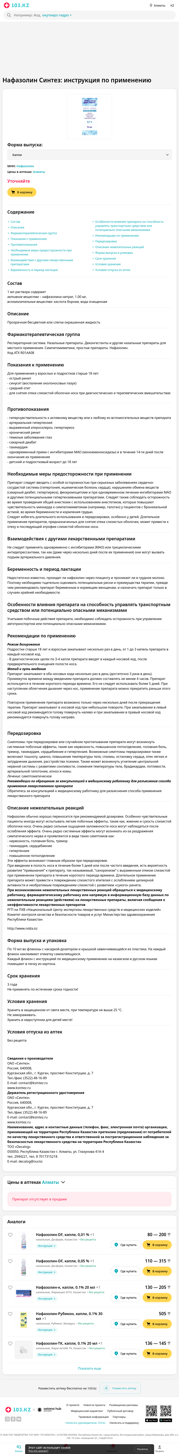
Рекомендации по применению (117, 235)
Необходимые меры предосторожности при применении (41, 252)
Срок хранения (105, 258)
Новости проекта (94, 1405)
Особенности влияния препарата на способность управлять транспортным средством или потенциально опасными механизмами (129, 226)
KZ (172, 5)
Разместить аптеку (119, 1388)
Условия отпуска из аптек (112, 270)
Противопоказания (24, 244)
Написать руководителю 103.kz (86, 1423)
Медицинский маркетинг (87, 1411)
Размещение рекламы (123, 1405)
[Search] (85, 15)
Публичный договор (120, 1411)
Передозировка (106, 241)
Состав (15, 222)
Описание (17, 227)
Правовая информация (94, 1417)
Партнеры (119, 1417)
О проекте (72, 1405)
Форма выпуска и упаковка (114, 253)
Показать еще (89, 1368)
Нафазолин (25, 166)
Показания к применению (29, 239)
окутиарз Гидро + (57, 15)
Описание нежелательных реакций (119, 247)
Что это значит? (38, 1450)
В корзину (21, 192)
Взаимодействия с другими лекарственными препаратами (42, 262)
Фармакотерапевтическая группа (34, 233)
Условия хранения (108, 264)
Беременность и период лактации (34, 270)
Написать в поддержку (124, 1423)
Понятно (142, 1449)
